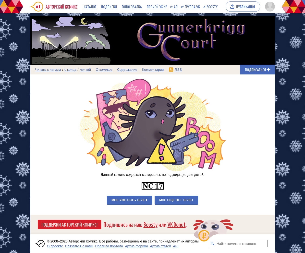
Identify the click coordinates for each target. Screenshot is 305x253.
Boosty (212, 6)
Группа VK (192, 6)
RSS (178, 70)
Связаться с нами (79, 246)
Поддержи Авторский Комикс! (69, 224)
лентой (85, 70)
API (176, 6)
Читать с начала (48, 70)
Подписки (109, 6)
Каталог (90, 6)
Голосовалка (132, 6)
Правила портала (109, 246)
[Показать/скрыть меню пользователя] (269, 6)
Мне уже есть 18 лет (129, 200)
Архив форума (136, 246)
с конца (70, 70)
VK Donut (177, 224)
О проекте (55, 246)
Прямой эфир (157, 6)
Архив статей (160, 246)
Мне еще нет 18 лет (176, 200)
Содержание (127, 70)
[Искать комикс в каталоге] (212, 243)
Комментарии (153, 70)
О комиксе (104, 70)
